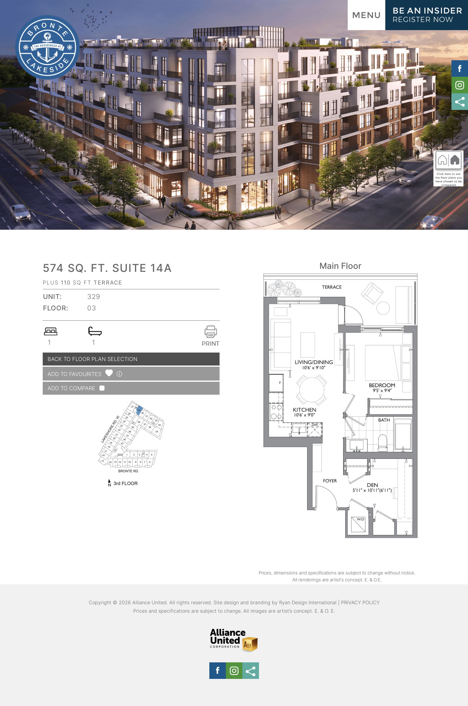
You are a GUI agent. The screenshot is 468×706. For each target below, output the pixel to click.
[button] (110, 374)
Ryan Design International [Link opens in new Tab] (308, 602)
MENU (366, 15)
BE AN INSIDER (430, 14)
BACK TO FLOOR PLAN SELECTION (92, 359)
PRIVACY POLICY (360, 602)
